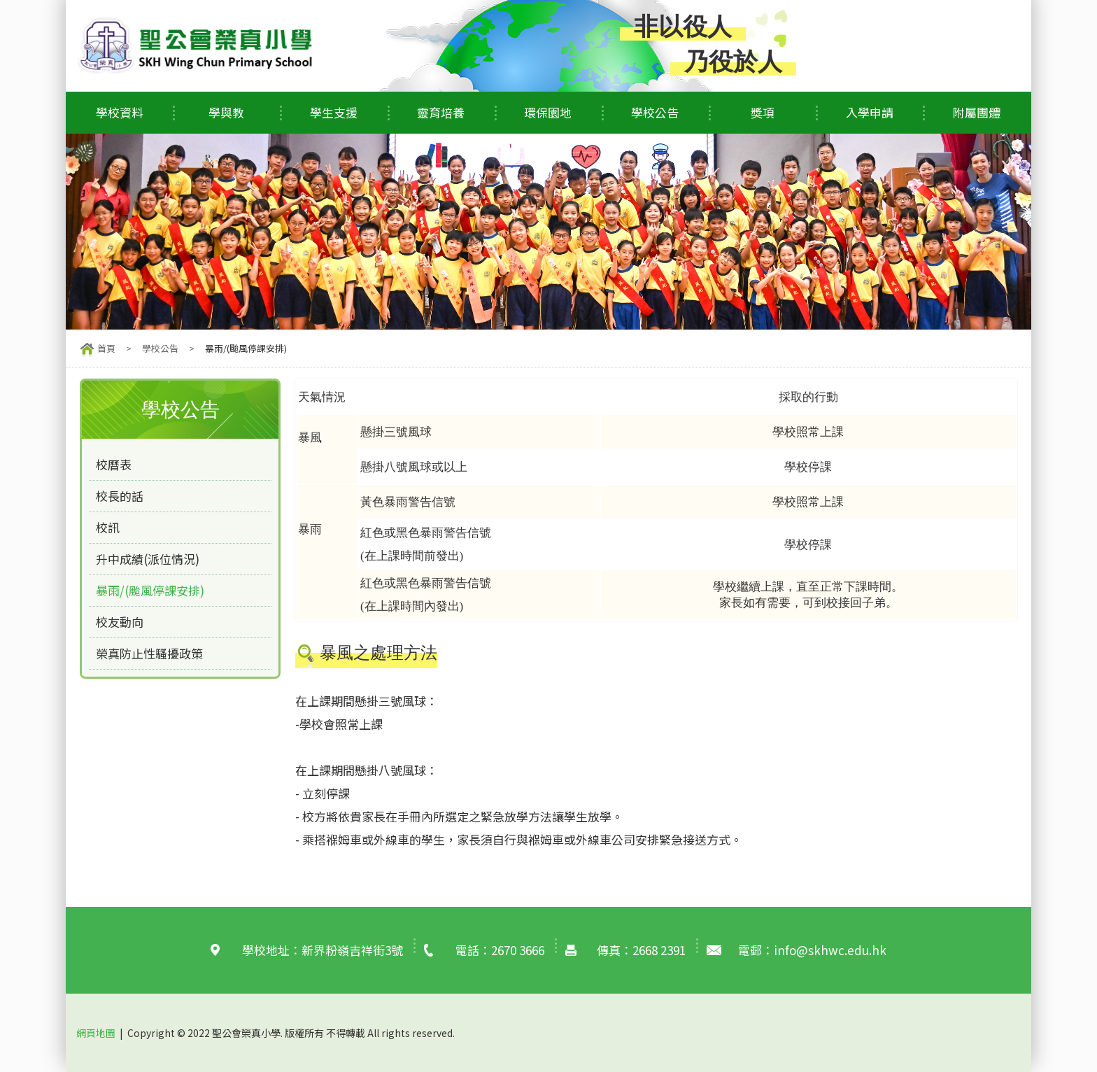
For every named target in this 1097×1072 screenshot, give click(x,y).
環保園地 (548, 112)
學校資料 (119, 112)
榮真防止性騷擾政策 (149, 653)
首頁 (106, 348)
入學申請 (869, 112)
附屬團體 (976, 112)
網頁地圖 (95, 1032)
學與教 (226, 112)
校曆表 (114, 464)
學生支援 (334, 112)
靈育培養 (441, 112)
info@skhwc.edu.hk (830, 950)
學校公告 (655, 112)
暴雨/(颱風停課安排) (150, 590)
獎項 (762, 112)
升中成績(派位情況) (147, 558)
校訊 (108, 527)
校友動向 (119, 621)
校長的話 (119, 496)
